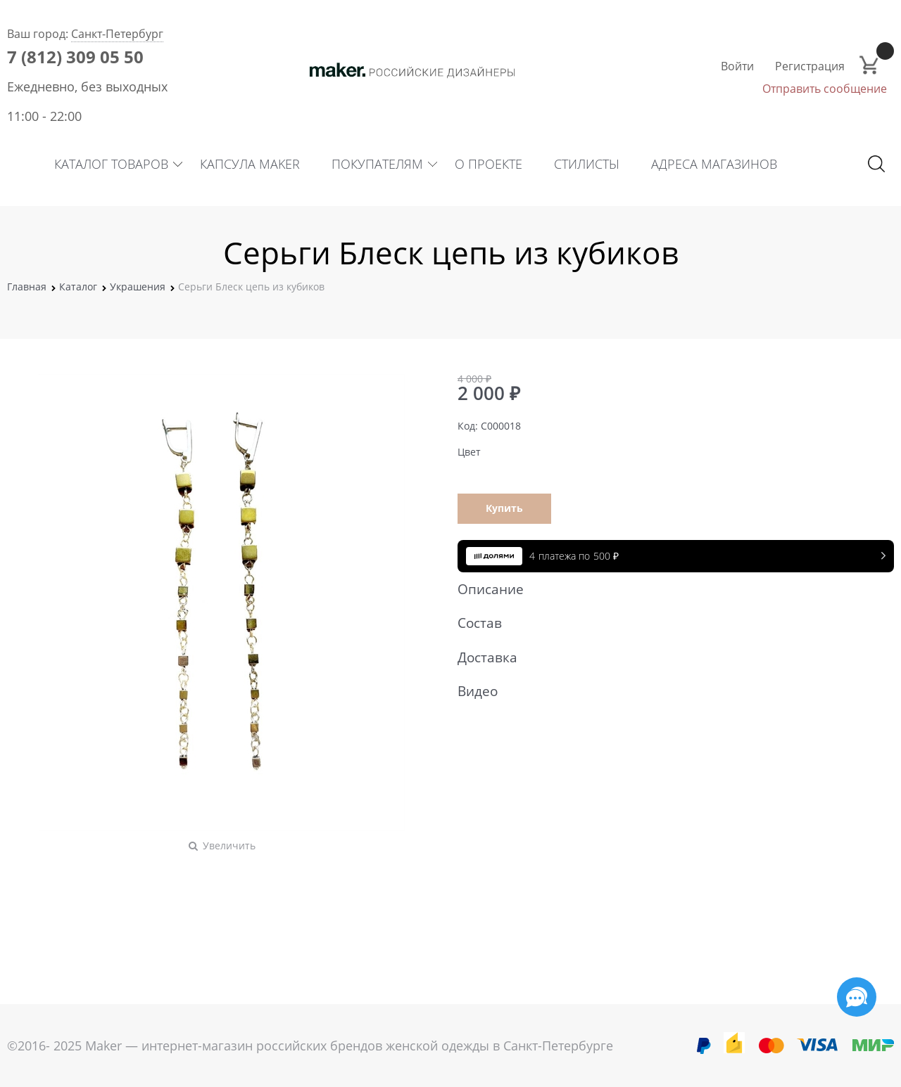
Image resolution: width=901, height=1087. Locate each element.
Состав (669, 623)
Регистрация (810, 66)
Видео (669, 691)
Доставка (669, 657)
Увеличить (229, 845)
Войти (737, 66)
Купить (504, 508)
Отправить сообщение (824, 88)
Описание (669, 589)
